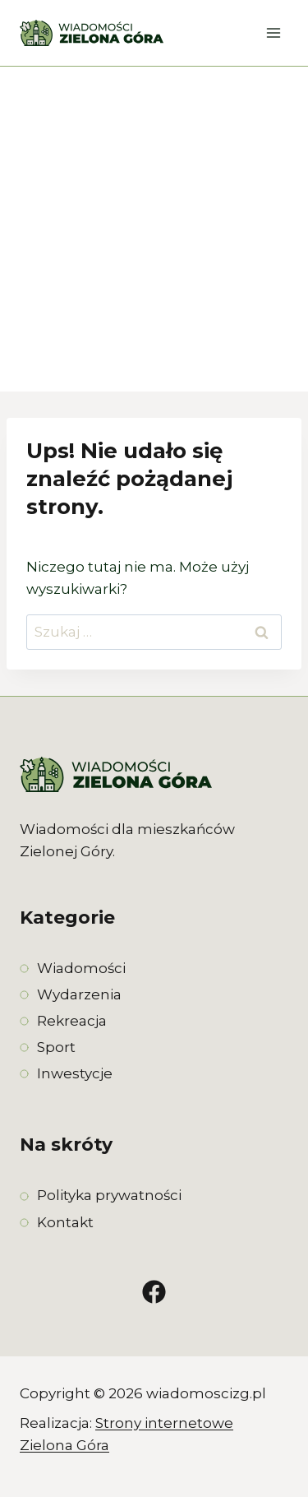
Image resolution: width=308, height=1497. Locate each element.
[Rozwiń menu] (273, 32)
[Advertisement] (154, 229)
